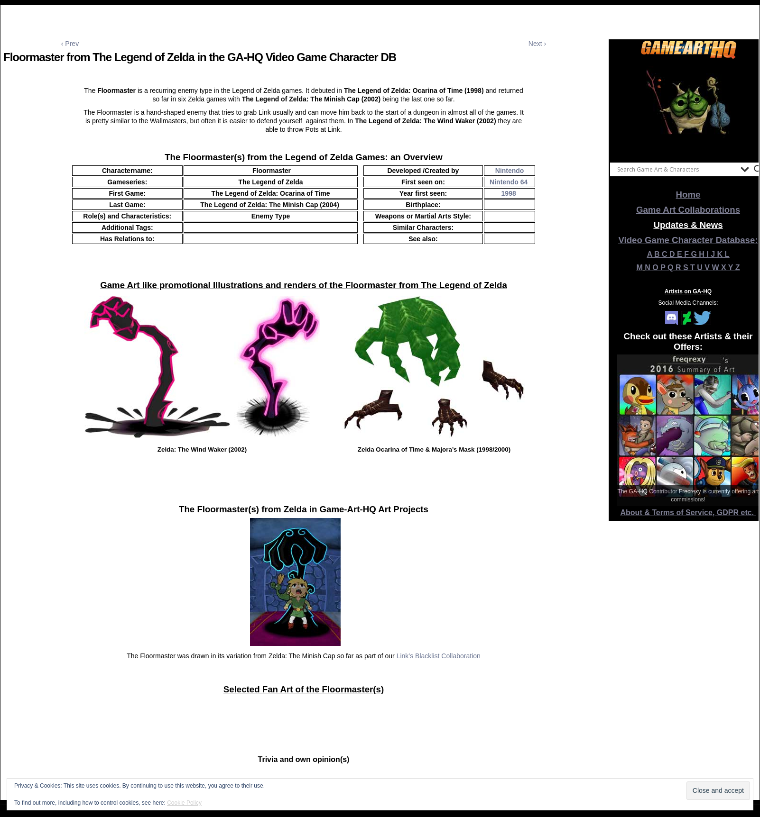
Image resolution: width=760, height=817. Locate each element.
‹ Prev (70, 43)
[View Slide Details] (688, 108)
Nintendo (509, 170)
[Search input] (676, 169)
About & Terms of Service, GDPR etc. (688, 512)
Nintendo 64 (509, 182)
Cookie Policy (184, 802)
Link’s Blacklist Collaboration (439, 656)
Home (688, 195)
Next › (537, 43)
